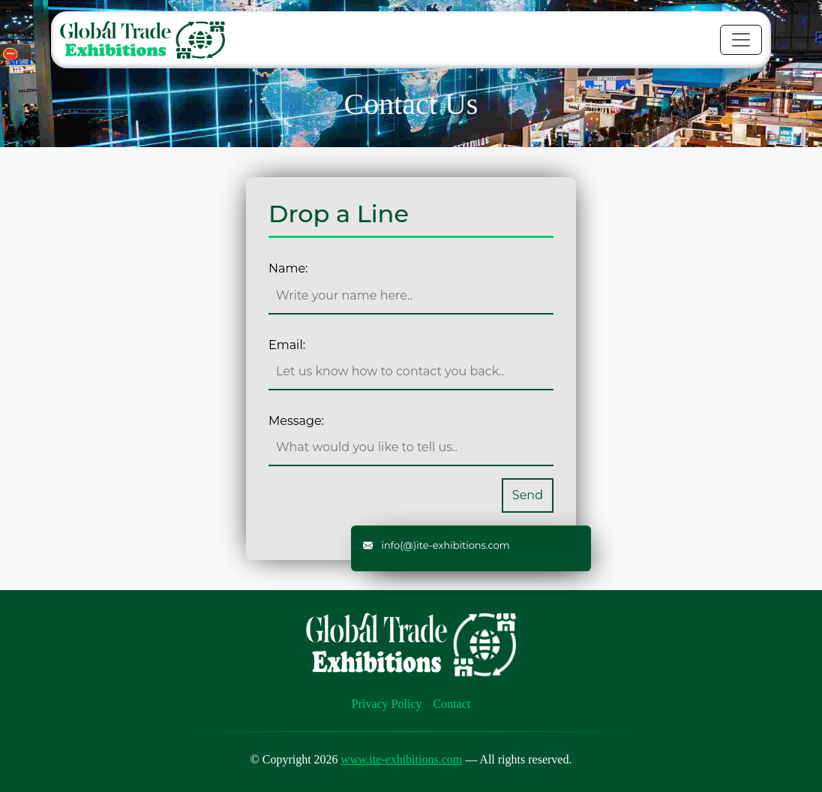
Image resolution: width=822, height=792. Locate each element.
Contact (452, 703)
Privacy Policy (387, 703)
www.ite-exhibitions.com (402, 759)
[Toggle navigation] (741, 40)
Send (527, 495)
